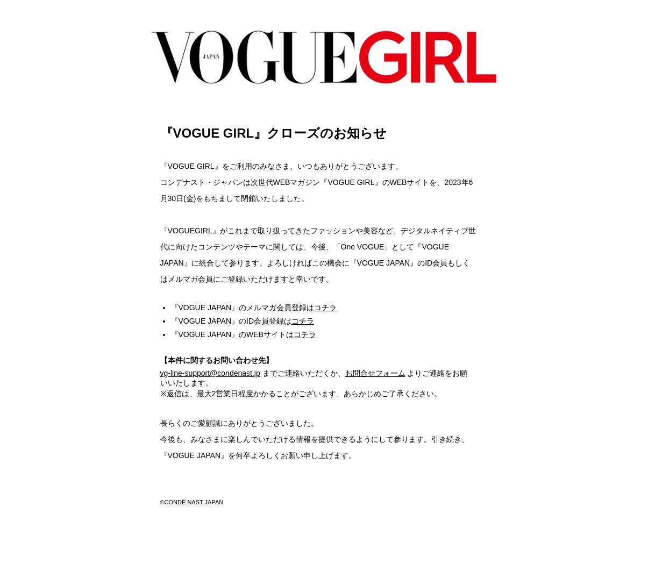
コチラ (325, 307)
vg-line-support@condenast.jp (210, 373)
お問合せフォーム (375, 373)
